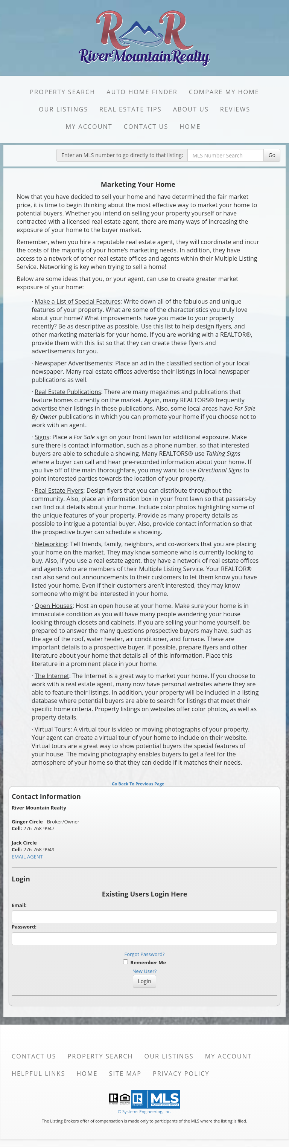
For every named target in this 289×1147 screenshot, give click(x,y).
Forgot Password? (145, 954)
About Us (191, 109)
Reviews (235, 109)
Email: (19, 905)
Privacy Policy (181, 1073)
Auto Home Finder (141, 92)
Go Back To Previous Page (138, 784)
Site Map (125, 1073)
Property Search (62, 92)
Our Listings (63, 109)
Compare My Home (224, 92)
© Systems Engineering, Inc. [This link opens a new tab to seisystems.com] (144, 1111)
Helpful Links (38, 1073)
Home (190, 126)
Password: (24, 926)
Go (271, 155)
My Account (88, 126)
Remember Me (144, 962)
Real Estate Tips (130, 109)
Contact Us (146, 126)
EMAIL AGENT (27, 856)
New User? (144, 971)
